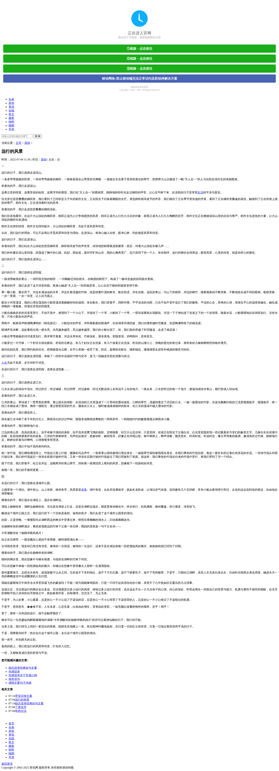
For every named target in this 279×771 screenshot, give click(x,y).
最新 (11, 118)
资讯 (11, 106)
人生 (4, 362)
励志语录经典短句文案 (23, 667)
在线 (11, 110)
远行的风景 (22, 699)
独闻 (11, 125)
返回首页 (7, 763)
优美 (84, 489)
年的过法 (21, 710)
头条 (11, 99)
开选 (11, 129)
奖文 (11, 114)
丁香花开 (21, 707)
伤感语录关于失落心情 (23, 675)
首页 (11, 723)
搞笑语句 (14, 679)
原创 (11, 103)
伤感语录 (14, 671)
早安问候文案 (23, 695)
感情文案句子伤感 (20, 682)
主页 (18, 142)
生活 (200, 192)
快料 (11, 121)
